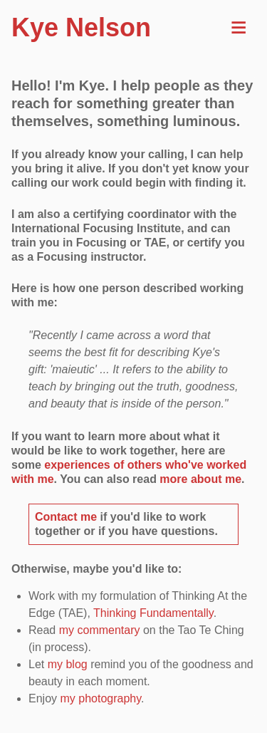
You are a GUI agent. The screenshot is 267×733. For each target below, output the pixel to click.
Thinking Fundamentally (153, 613)
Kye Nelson (81, 27)
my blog (68, 664)
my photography (100, 698)
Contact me (66, 517)
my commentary (99, 630)
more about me (200, 479)
